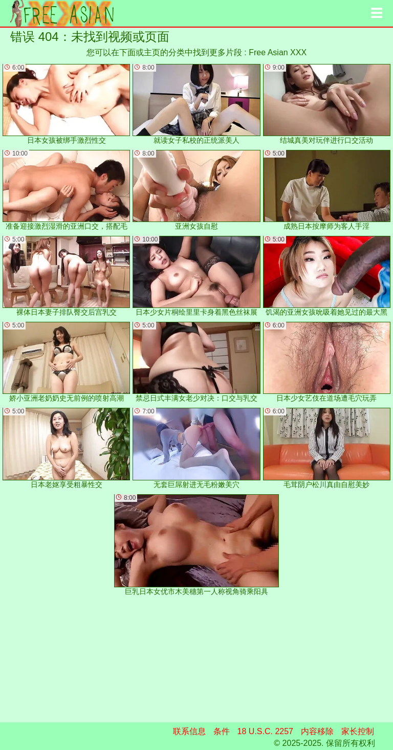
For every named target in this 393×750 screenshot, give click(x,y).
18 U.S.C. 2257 (265, 731)
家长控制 (357, 731)
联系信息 (189, 731)
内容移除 (317, 731)
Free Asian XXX (278, 52)
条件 (221, 731)
